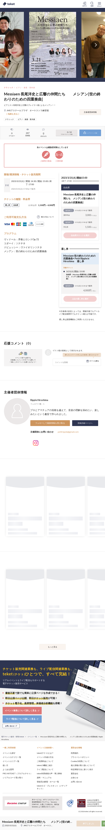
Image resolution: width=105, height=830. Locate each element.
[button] (3, 820)
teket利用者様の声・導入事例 (49, 773)
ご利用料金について (45, 761)
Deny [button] (82, 817)
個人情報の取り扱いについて (83, 765)
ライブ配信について (45, 769)
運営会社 (74, 773)
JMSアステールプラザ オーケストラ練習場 (41, 825)
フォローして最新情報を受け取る (50, 423)
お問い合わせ (76, 782)
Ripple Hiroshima (39, 400)
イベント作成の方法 (45, 757)
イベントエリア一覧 (11, 761)
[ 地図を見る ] (13, 114)
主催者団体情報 (90, 112)
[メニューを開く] (99, 4)
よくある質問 (8, 769)
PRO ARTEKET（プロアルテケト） (17, 773)
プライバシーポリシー (80, 757)
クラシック (8, 88)
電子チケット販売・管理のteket (12, 737)
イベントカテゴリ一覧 (12, 757)
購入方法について (47, 217)
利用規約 (74, 753)
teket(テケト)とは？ (45, 753)
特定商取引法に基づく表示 (82, 769)
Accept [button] (96, 817)
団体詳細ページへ (85, 423)
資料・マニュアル (44, 777)
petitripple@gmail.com (68, 432)
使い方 (5, 765)
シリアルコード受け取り (13, 777)
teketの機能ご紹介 (44, 765)
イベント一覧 (32, 737)
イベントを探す (9, 753)
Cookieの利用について (80, 761)
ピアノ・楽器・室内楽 (25, 88)
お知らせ (74, 777)
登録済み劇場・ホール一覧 (48, 782)
